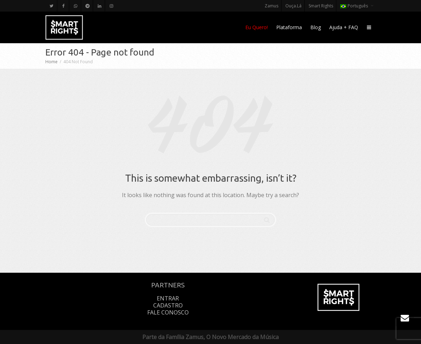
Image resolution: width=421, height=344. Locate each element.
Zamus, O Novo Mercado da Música (232, 337)
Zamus (271, 6)
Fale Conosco (168, 312)
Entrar (168, 298)
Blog (315, 27)
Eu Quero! (256, 27)
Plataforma (289, 27)
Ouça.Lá (293, 6)
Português (354, 6)
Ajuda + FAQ (343, 27)
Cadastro (168, 305)
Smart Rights (321, 6)
